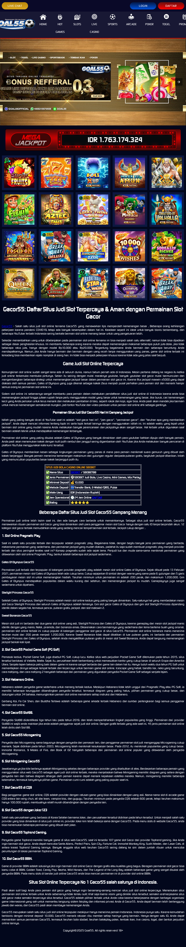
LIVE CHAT (15, 6)
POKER (149, 20)
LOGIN (143, 6)
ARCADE (131, 20)
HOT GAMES (60, 24)
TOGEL (166, 20)
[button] (7, 82)
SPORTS (112, 20)
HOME (43, 20)
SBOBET (75, 472)
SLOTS (77, 20)
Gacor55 (7, 326)
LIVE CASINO (94, 24)
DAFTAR (171, 6)
